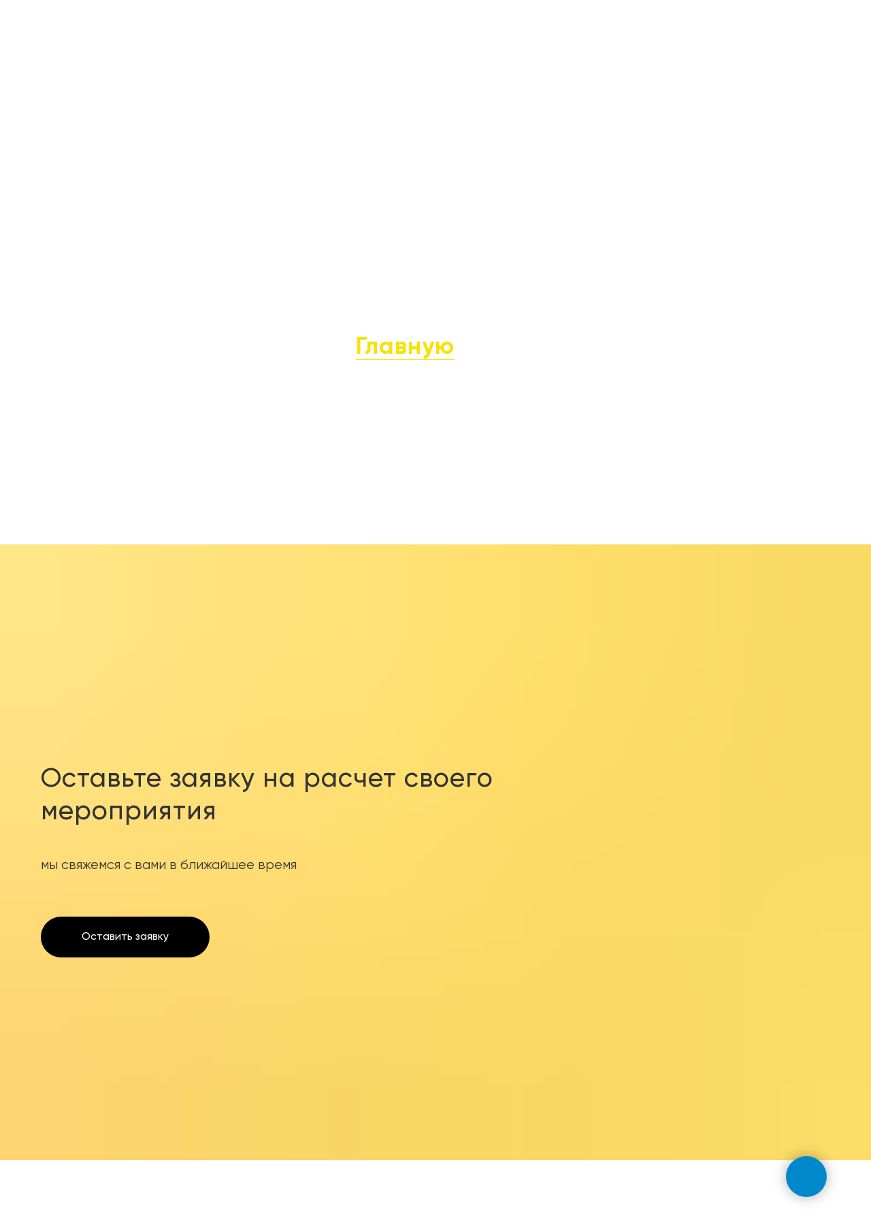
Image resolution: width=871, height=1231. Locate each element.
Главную (405, 347)
